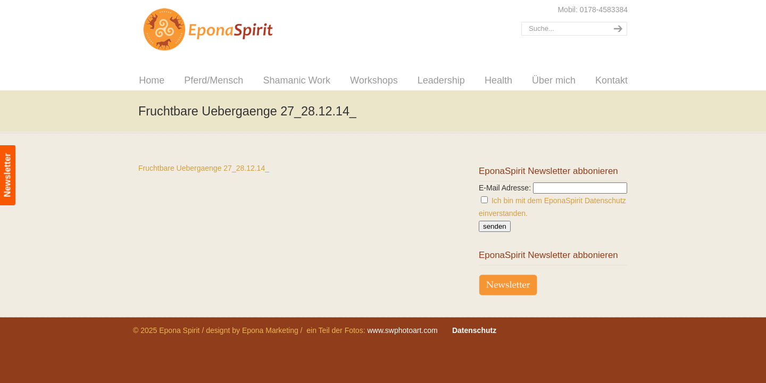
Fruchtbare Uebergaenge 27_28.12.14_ (203, 168)
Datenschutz (474, 330)
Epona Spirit (231, 29)
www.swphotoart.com (402, 330)
